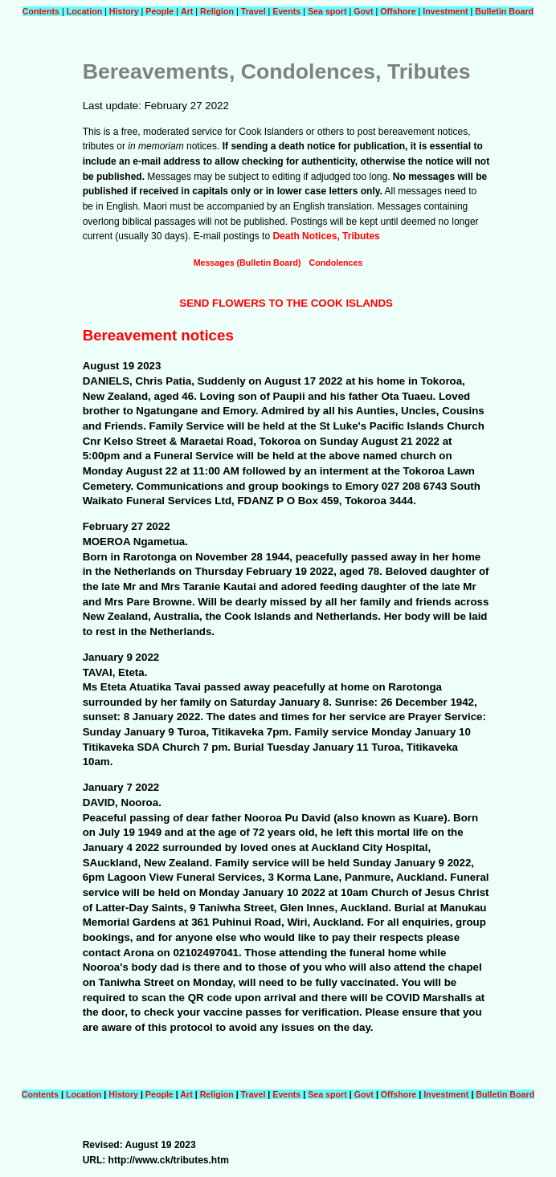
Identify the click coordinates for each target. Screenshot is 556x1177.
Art (187, 11)
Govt (363, 11)
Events (286, 11)
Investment (445, 11)
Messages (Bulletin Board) (247, 262)
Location (84, 11)
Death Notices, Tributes (325, 236)
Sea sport (327, 11)
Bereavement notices (158, 335)
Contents (40, 11)
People (159, 11)
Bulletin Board (504, 11)
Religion (217, 11)
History (124, 11)
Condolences (335, 262)
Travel (253, 11)
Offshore (399, 11)
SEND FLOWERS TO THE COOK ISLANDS (286, 303)
